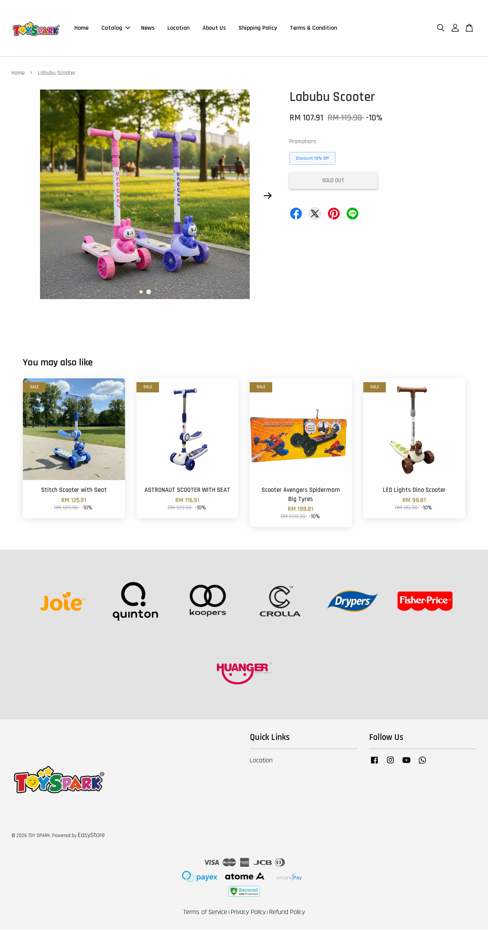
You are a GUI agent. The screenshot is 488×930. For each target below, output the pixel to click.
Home (81, 28)
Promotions (302, 142)
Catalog (115, 28)
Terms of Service (205, 912)
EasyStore (91, 835)
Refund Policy (287, 912)
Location (178, 28)
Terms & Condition (313, 28)
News (147, 28)
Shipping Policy (258, 28)
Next (267, 196)
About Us (214, 28)
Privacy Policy (248, 912)
